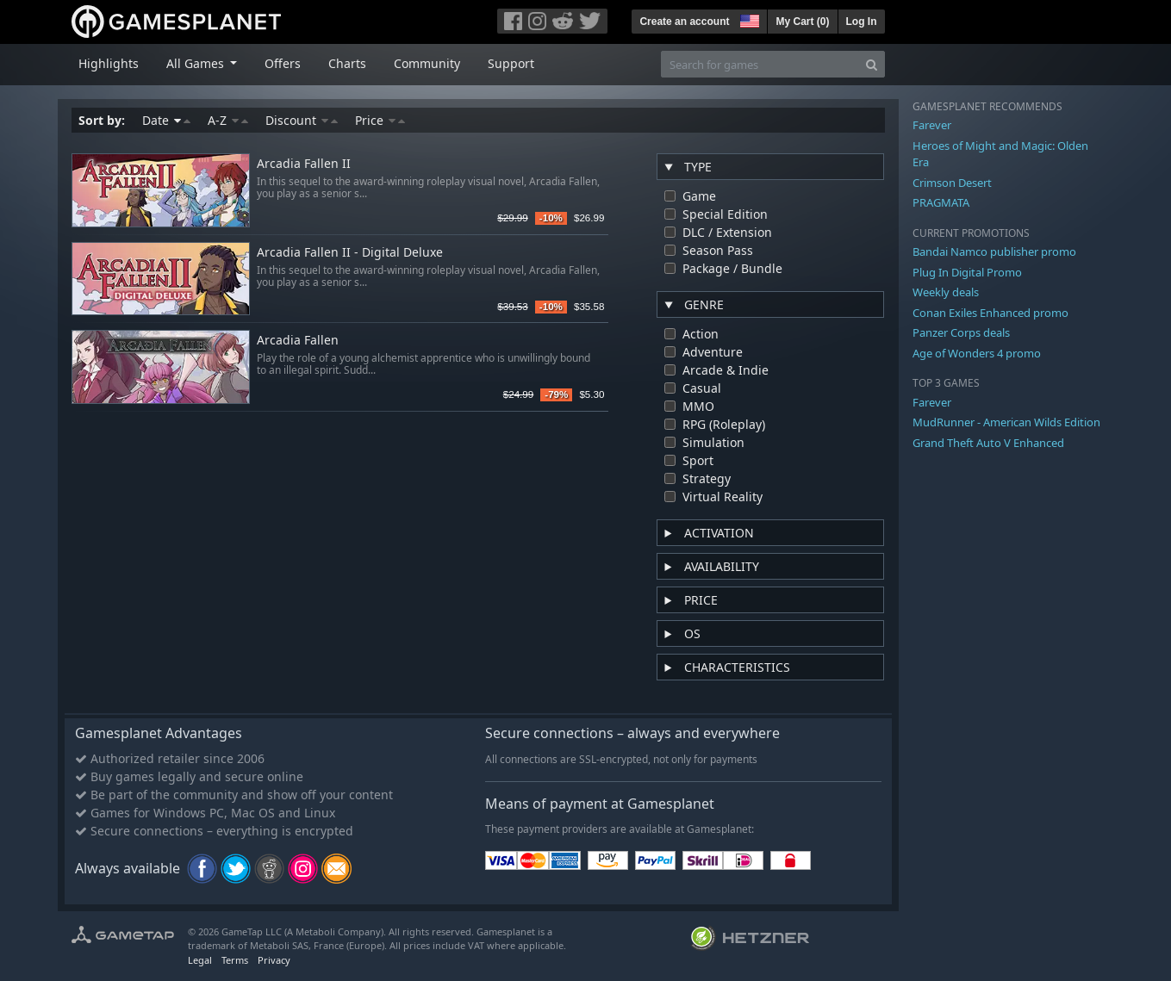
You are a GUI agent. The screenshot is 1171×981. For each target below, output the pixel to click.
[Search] (871, 64)
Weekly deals (946, 292)
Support (511, 63)
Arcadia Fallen (298, 340)
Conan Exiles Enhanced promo (990, 312)
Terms (234, 959)
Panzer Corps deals (961, 332)
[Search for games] (760, 64)
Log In (861, 22)
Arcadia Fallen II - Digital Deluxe (350, 252)
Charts (347, 63)
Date (166, 120)
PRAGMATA (941, 202)
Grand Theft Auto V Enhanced (988, 442)
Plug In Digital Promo (967, 272)
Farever (932, 125)
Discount (301, 120)
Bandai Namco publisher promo (994, 251)
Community (427, 63)
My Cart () (802, 22)
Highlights (108, 63)
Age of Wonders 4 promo (977, 353)
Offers (283, 63)
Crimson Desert (952, 182)
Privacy (274, 959)
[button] (748, 19)
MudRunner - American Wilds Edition (1006, 422)
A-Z (228, 120)
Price (380, 120)
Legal (200, 959)
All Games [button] (196, 63)
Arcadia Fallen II (304, 164)
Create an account (684, 22)
